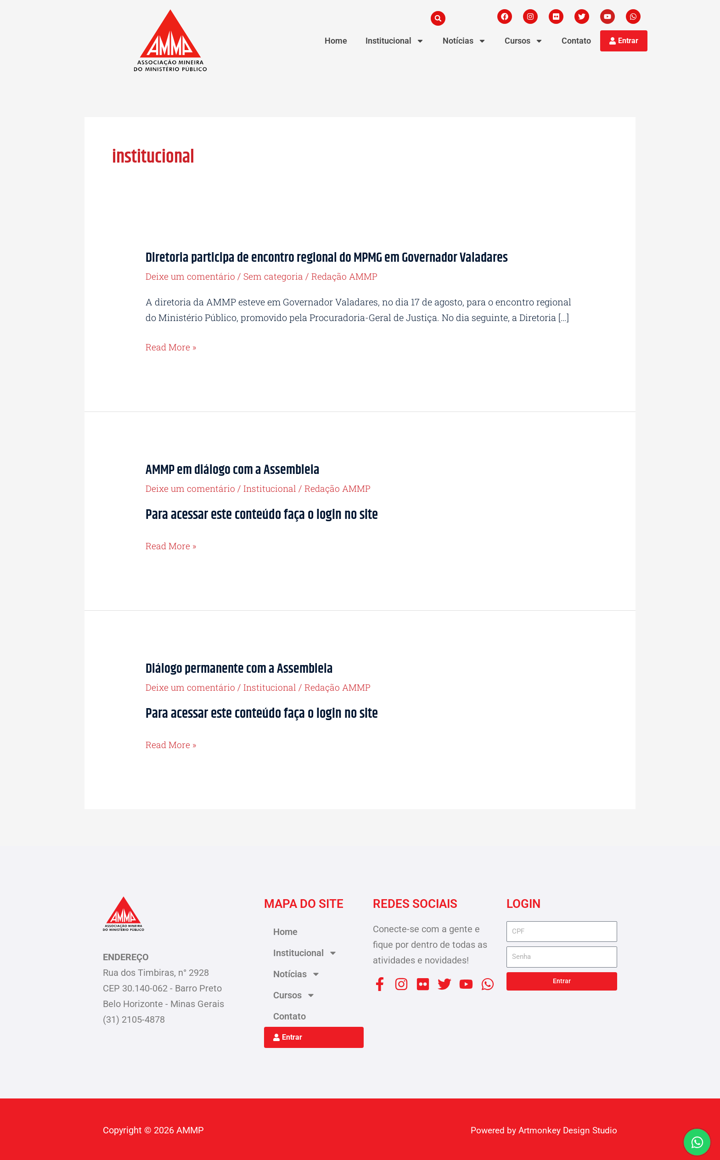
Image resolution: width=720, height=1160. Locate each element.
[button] (438, 18)
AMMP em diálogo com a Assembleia (236, 469)
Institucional (395, 41)
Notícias (464, 41)
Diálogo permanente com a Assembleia (242, 667)
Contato (576, 40)
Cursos (524, 41)
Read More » (171, 347)
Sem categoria (275, 276)
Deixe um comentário (191, 276)
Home (336, 40)
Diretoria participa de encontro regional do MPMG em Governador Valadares (333, 258)
